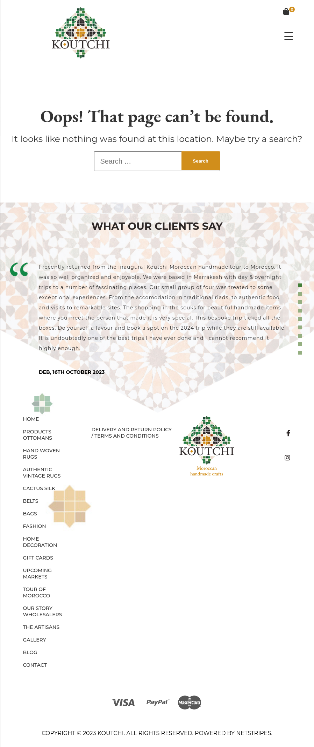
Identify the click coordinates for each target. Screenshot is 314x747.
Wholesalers (42, 614)
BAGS (30, 513)
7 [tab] (301, 336)
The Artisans (41, 627)
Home (31, 419)
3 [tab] (301, 302)
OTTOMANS (37, 438)
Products (37, 432)
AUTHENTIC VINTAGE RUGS (42, 472)
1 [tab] (301, 285)
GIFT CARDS (38, 558)
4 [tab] (301, 311)
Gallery (34, 640)
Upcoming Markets (37, 573)
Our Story (37, 608)
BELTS (30, 501)
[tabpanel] (157, 318)
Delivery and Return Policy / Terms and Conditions (131, 432)
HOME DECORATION (40, 542)
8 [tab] (301, 344)
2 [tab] (301, 294)
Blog (30, 652)
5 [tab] (301, 319)
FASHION (34, 526)
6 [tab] (301, 327)
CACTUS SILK (39, 488)
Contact (35, 665)
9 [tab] (301, 353)
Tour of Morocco (36, 592)
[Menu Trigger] (288, 36)
